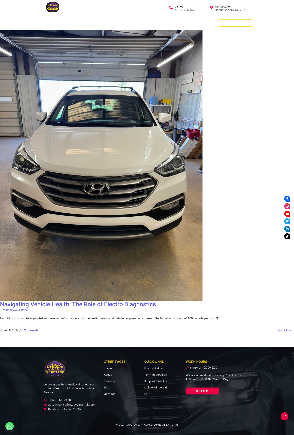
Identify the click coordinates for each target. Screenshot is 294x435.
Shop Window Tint (156, 381)
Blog (113, 23)
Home (47, 23)
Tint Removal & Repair (14, 310)
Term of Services (155, 375)
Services (64, 23)
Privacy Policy (153, 368)
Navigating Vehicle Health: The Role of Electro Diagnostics (78, 304)
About (80, 23)
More (126, 23)
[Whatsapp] (9, 426)
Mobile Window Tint (157, 387)
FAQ (147, 394)
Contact (97, 23)
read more (284, 330)
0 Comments (30, 330)
